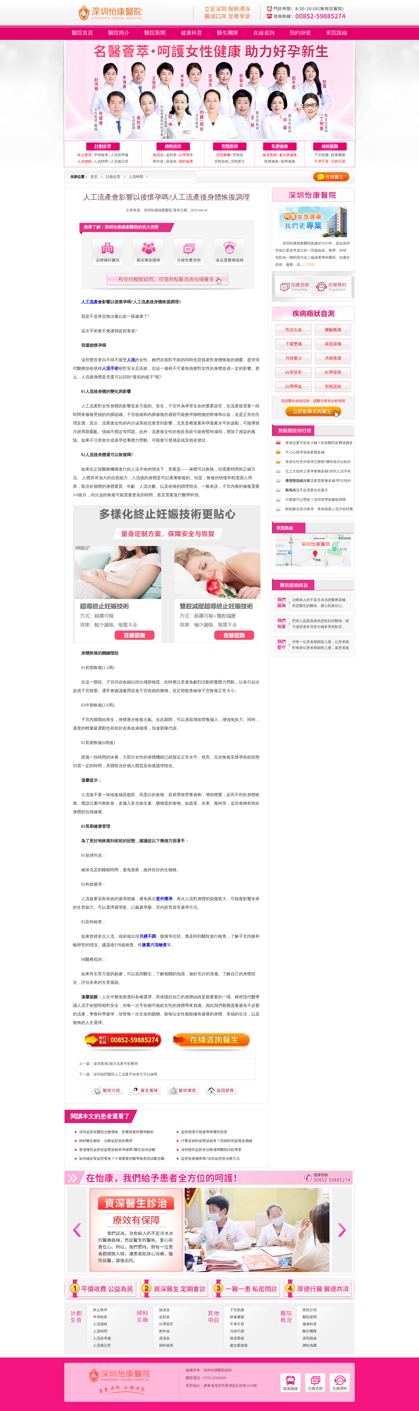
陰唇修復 (271, 161)
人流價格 (100, 1324)
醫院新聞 (155, 33)
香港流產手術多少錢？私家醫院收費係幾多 (319, 443)
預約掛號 (300, 33)
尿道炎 (171, 161)
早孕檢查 (101, 155)
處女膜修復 (239, 1345)
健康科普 (191, 33)
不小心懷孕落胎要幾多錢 (304, 452)
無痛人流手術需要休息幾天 (306, 490)
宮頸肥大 (238, 161)
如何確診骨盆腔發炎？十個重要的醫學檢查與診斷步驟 (121, 1158)
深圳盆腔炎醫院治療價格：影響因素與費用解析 (116, 1132)
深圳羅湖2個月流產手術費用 (115, 1064)
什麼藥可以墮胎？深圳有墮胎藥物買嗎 (315, 500)
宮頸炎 (238, 155)
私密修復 (279, 146)
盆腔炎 (171, 155)
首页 (93, 177)
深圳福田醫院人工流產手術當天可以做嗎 (125, 1074)
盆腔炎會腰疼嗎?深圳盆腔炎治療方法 (210, 1158)
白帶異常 (166, 1324)
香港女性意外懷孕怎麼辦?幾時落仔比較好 (318, 462)
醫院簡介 (118, 33)
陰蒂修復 (288, 161)
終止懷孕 (100, 1310)
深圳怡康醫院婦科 (218, 1370)
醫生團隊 (227, 33)
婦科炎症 (173, 146)
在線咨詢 (264, 33)
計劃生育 (103, 146)
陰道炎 (164, 1310)
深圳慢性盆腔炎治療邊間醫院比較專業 (211, 1150)
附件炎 (158, 161)
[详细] (310, 265)
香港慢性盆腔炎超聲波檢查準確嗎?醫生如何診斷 (117, 1150)
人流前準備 (119, 155)
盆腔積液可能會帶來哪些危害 (204, 1132)
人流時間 (101, 161)
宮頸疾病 (229, 146)
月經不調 (237, 1331)
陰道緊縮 (237, 1338)
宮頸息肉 (221, 161)
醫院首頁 (82, 33)
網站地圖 (310, 1345)
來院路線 (336, 33)
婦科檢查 (166, 1345)
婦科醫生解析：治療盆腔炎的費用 (105, 1141)
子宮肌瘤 (322, 155)
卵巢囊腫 (338, 155)
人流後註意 (119, 161)
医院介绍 (310, 1310)
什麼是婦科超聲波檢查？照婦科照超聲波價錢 (216, 1141)
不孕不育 (237, 1324)
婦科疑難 (330, 146)
